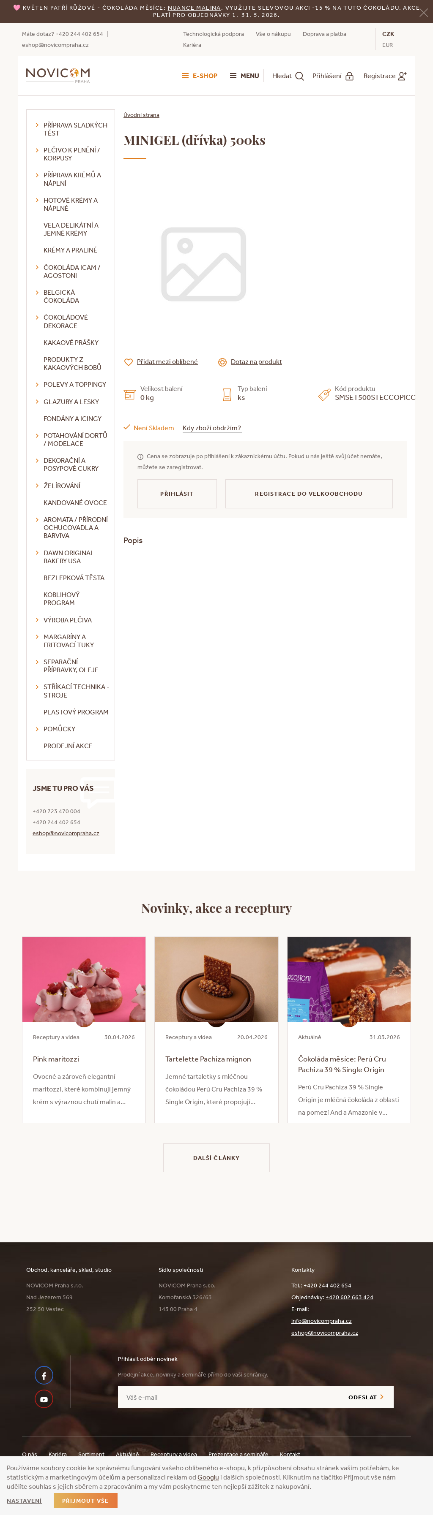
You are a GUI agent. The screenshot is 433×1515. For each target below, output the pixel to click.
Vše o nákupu (273, 34)
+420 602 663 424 (349, 1297)
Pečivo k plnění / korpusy (72, 154)
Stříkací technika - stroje (77, 690)
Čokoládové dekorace (66, 321)
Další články (216, 1158)
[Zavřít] (424, 12)
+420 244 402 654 (79, 34)
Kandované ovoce (75, 502)
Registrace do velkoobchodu (309, 493)
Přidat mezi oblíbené (167, 361)
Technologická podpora (213, 34)
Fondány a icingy (72, 418)
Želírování (62, 485)
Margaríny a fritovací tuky (69, 641)
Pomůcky (59, 729)
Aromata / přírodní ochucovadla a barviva (76, 527)
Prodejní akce (68, 745)
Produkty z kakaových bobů (72, 363)
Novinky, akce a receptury (216, 907)
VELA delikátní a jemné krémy (71, 229)
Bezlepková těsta (74, 577)
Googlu (208, 1477)
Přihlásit (177, 493)
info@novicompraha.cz (321, 1321)
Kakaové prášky (71, 342)
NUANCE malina (194, 7)
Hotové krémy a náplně (71, 204)
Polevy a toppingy (75, 384)
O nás (29, 1454)
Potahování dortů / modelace (75, 439)
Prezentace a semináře (238, 1454)
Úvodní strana (141, 115)
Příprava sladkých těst (75, 129)
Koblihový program (61, 598)
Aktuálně (127, 1454)
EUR (387, 45)
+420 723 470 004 (56, 811)
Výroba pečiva (68, 620)
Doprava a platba (324, 34)
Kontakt (290, 1454)
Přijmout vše (85, 1500)
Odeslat (363, 1397)
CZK (388, 34)
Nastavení (24, 1500)
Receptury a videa (174, 1454)
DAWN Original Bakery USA (69, 556)
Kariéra (192, 45)
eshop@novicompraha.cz (55, 45)
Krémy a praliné (70, 250)
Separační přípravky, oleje (71, 665)
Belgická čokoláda (61, 296)
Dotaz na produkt (256, 361)
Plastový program (76, 712)
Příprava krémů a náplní (72, 179)
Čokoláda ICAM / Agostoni (72, 271)
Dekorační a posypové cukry (71, 464)
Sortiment (91, 1454)
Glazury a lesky (71, 401)
